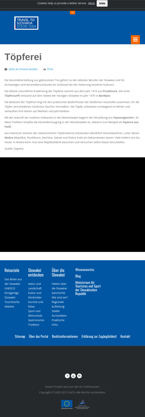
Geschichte (58, 293)
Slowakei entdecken (36, 272)
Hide (102, 3)
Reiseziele (12, 270)
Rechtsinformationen (65, 336)
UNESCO (10, 288)
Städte (56, 311)
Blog (78, 275)
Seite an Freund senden (23, 69)
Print (50, 69)
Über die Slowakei (58, 272)
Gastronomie (36, 320)
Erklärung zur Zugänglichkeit (99, 336)
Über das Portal (38, 336)
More (91, 3)
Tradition (33, 324)
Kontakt (125, 336)
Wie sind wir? (60, 297)
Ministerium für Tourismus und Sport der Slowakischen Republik (88, 288)
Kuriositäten (59, 315)
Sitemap (20, 336)
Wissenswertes (84, 269)
